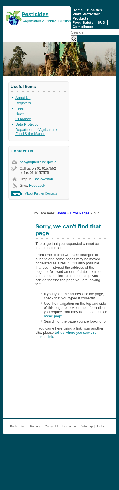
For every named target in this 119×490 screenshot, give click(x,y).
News (20, 114)
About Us (22, 98)
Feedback (37, 185)
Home (78, 10)
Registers (23, 103)
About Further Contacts (41, 193)
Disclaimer (69, 426)
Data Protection (28, 124)
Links (100, 426)
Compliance (83, 27)
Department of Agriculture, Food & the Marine (36, 131)
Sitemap (87, 426)
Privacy (35, 426)
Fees (19, 108)
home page (53, 316)
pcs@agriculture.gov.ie (38, 162)
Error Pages (79, 213)
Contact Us (22, 150)
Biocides (94, 10)
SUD (101, 22)
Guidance (23, 119)
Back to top (17, 426)
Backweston (43, 179)
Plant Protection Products (87, 16)
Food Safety (83, 22)
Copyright (51, 426)
